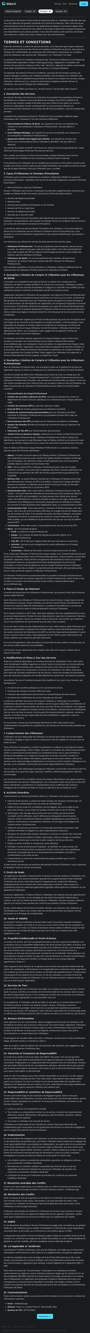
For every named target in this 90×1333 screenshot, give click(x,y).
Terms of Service (20, 1327)
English (30, 11)
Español (61, 11)
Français (45, 11)
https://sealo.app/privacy (41, 62)
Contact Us (32, 1327)
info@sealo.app (33, 1048)
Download (45, 1316)
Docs (65, 3)
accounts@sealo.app (13, 344)
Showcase (73, 3)
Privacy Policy (7, 1327)
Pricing (58, 3)
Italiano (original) (13, 11)
